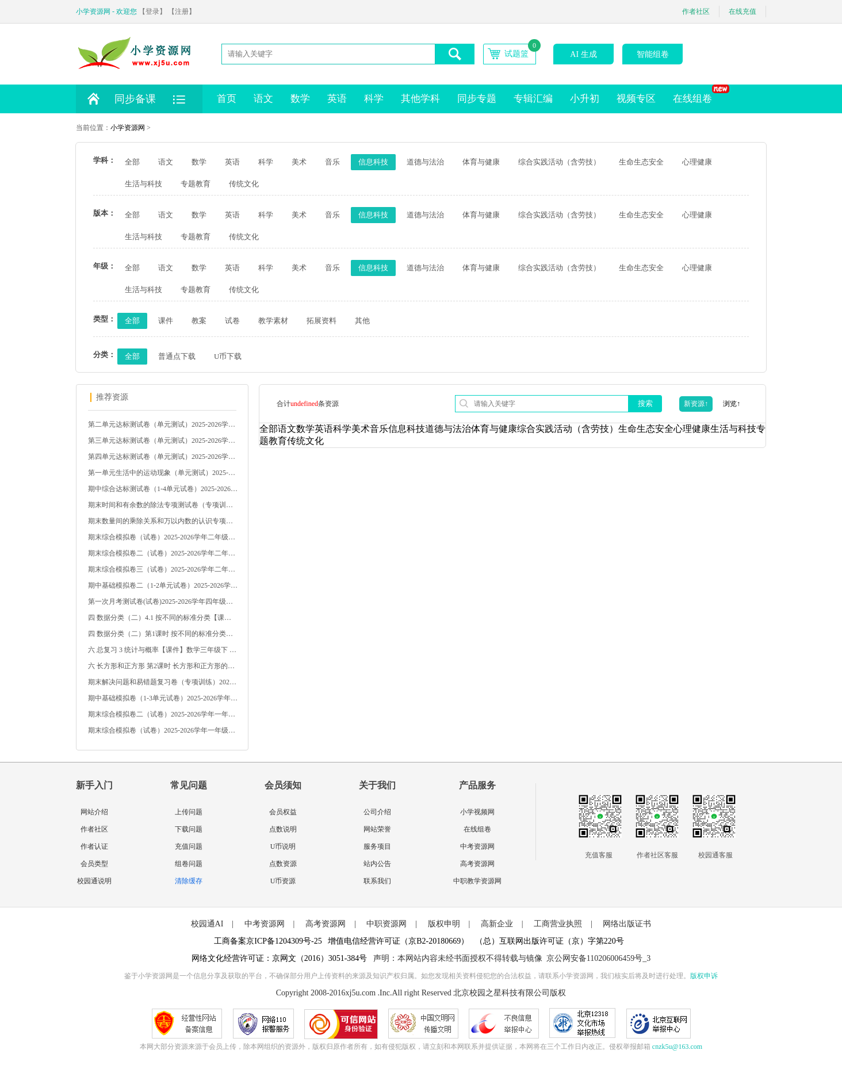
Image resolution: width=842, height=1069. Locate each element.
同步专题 (476, 98)
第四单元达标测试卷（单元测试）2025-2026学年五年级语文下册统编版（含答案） (163, 457)
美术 (299, 162)
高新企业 (497, 923)
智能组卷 (653, 54)
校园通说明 (94, 881)
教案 (199, 320)
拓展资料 (321, 320)
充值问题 (188, 846)
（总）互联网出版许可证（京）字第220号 (549, 941)
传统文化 (244, 183)
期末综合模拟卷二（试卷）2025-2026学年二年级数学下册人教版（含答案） (163, 553)
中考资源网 (477, 846)
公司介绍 (377, 812)
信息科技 (373, 162)
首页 (226, 98)
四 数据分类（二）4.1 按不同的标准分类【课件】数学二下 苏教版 (163, 618)
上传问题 (188, 812)
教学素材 (273, 320)
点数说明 (283, 829)
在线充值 (742, 11)
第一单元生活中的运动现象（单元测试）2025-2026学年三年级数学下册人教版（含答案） (163, 473)
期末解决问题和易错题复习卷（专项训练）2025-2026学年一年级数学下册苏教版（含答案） (163, 682)
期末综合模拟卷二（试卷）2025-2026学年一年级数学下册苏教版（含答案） (163, 714)
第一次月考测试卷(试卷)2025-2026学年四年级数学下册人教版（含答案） (163, 601)
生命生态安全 (641, 162)
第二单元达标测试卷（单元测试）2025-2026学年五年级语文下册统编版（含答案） (163, 424)
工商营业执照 (558, 923)
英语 (337, 98)
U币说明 (283, 846)
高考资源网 (477, 864)
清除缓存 (188, 881)
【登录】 (152, 11)
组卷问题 (188, 864)
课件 (165, 320)
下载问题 (188, 829)
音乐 (332, 162)
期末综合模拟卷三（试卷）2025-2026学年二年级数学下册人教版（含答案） (163, 569)
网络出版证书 (627, 923)
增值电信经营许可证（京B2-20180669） (398, 941)
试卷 (232, 320)
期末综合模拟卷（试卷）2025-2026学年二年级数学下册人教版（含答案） (163, 537)
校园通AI (207, 923)
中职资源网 (386, 923)
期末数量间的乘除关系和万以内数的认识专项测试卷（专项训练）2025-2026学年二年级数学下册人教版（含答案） (163, 521)
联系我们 (377, 881)
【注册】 (182, 11)
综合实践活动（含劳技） (559, 162)
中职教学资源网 (477, 881)
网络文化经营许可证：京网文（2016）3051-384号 (280, 958)
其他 (362, 320)
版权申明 (444, 923)
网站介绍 (94, 812)
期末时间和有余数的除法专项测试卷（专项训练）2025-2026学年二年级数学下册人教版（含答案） (163, 505)
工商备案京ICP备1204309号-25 (268, 941)
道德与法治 (425, 162)
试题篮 (516, 53)
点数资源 (283, 864)
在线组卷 (697, 94)
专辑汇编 (533, 98)
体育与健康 (481, 162)
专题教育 (195, 183)
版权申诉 (704, 976)
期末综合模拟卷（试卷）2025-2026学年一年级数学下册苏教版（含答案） (163, 730)
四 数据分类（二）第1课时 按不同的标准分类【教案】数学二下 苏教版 (163, 634)
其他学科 (420, 98)
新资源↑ (696, 404)
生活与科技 (143, 183)
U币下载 (228, 356)
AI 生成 (583, 54)
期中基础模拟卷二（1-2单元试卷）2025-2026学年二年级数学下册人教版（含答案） (163, 585)
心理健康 (697, 162)
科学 (374, 98)
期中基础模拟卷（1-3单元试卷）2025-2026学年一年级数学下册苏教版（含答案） (163, 698)
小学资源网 (127, 128)
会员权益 (283, 812)
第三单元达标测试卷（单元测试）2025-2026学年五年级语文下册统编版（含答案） (163, 440)
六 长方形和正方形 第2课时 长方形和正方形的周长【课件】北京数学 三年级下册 (163, 666)
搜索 (645, 403)
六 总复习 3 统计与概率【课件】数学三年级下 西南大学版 (163, 650)
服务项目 (377, 846)
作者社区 (696, 11)
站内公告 (377, 864)
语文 (263, 98)
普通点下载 (177, 356)
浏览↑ (731, 404)
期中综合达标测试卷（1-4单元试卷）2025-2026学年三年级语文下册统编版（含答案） (163, 489)
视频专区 (636, 98)
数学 (300, 98)
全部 (132, 162)
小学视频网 (477, 812)
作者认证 (94, 846)
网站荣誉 (377, 829)
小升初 (584, 98)
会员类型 (94, 864)
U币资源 (283, 881)
